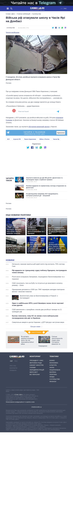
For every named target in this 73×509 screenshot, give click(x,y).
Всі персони (35, 374)
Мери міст (34, 372)
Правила (13, 370)
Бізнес (52, 360)
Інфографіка (36, 332)
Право (52, 377)
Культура (53, 365)
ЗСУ (8, 139)
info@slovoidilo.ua (36, 407)
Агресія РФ (17, 139)
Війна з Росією (44, 139)
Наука (52, 367)
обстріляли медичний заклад (39, 126)
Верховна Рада (36, 363)
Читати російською (12, 32)
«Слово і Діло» (18, 394)
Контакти (13, 368)
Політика (53, 374)
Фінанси (53, 381)
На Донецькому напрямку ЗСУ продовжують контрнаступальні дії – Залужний (44, 195)
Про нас (13, 366)
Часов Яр (56, 139)
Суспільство (36, 14)
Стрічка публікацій (23, 14)
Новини (10, 260)
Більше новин (36, 326)
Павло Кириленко (30, 139)
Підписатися (60, 133)
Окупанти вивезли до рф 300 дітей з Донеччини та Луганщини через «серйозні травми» (44, 179)
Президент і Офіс (36, 360)
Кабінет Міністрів (36, 365)
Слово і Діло (10, 14)
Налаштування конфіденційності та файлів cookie (20, 402)
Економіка (54, 363)
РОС (65, 8)
